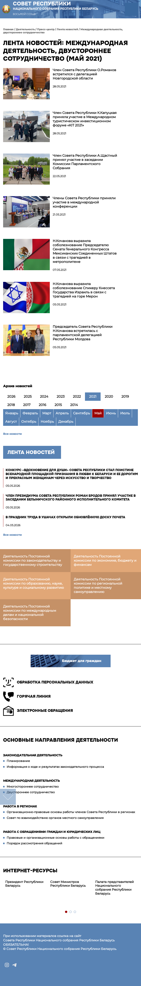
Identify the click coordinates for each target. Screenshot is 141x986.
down (8, 797)
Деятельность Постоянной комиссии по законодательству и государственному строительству (32, 560)
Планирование (18, 761)
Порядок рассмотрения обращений (34, 843)
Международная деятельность (31, 781)
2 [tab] (71, 912)
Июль (125, 413)
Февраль (30, 413)
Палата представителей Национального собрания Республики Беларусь (114, 887)
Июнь (111, 413)
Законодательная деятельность (32, 755)
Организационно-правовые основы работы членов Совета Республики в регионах (71, 812)
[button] (131, 9)
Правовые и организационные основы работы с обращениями (55, 838)
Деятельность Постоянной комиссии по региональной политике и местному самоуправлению (98, 585)
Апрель (62, 413)
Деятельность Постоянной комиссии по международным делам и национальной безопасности (29, 612)
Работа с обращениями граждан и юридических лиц (51, 832)
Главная (8, 29)
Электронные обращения (38, 711)
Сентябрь (81, 413)
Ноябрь (47, 422)
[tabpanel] (25, 884)
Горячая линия (27, 696)
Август (11, 422)
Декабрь (65, 422)
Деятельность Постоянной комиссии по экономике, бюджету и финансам (105, 560)
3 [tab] (75, 912)
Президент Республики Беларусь (24, 884)
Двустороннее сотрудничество (31, 792)
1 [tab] (66, 912)
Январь (11, 413)
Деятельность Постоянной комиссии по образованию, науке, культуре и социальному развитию (33, 583)
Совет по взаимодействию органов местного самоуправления (55, 818)
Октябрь (28, 422)
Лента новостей (67, 29)
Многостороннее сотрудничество (33, 786)
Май (98, 413)
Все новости (12, 433)
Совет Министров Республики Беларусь (68, 884)
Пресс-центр (45, 29)
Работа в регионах (20, 806)
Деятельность (25, 29)
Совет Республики (55, 5)
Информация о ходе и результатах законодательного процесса (55, 767)
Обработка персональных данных (48, 682)
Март (46, 413)
